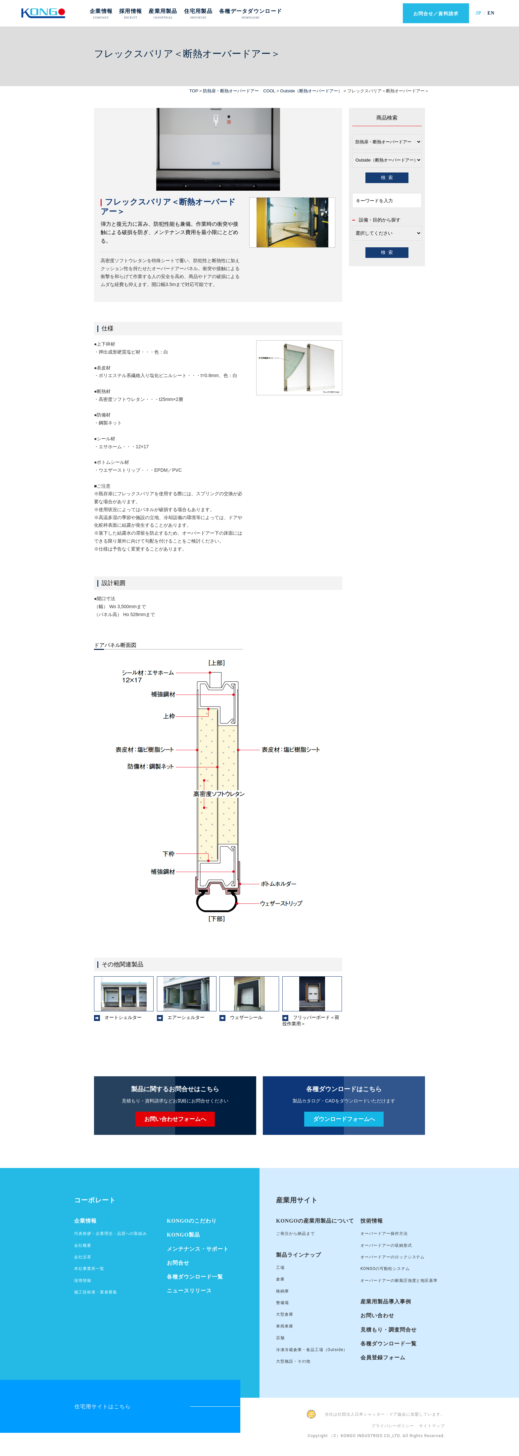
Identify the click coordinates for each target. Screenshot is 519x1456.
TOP (193, 90)
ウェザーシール (246, 1017)
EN (491, 13)
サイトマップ (432, 1426)
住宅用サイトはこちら (102, 1406)
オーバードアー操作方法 (384, 1233)
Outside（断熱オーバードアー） (311, 90)
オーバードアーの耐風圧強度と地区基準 (399, 1280)
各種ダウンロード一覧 (195, 1277)
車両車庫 (284, 1326)
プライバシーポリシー (392, 1426)
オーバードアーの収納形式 (386, 1245)
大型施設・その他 (293, 1361)
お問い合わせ (377, 1315)
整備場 (282, 1302)
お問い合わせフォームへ (175, 1119)
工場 (280, 1267)
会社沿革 (82, 1257)
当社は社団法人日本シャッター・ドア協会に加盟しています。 (385, 1414)
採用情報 (82, 1280)
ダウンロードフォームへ (344, 1119)
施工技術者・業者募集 (95, 1292)
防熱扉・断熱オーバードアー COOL (239, 90)
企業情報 (85, 1221)
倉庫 (280, 1279)
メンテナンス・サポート (198, 1249)
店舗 (280, 1337)
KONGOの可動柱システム (385, 1268)
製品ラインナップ (298, 1255)
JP (478, 13)
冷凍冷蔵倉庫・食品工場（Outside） (312, 1349)
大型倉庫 (284, 1314)
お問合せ (178, 1263)
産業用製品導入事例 (385, 1301)
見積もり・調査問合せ (388, 1330)
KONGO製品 (183, 1235)
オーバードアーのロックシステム (392, 1257)
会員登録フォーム (382, 1357)
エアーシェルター (186, 1017)
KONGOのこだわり (192, 1221)
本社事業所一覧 (89, 1268)
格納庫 (282, 1291)
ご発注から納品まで (295, 1233)
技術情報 (371, 1221)
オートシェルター (123, 1017)
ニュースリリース (189, 1290)
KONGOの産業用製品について (315, 1221)
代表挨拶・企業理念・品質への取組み (110, 1233)
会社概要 (82, 1245)
